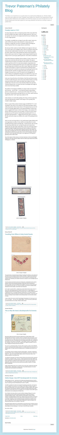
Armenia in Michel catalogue (12, 412)
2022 (44, 36)
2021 (44, 38)
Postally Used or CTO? (12, 30)
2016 (44, 70)
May (44, 54)
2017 (44, 44)
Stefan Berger (33, 412)
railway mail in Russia (23, 304)
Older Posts (35, 416)
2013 (44, 74)
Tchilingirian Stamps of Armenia (13, 372)
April (44, 65)
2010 (44, 79)
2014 (44, 73)
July (44, 51)
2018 (44, 42)
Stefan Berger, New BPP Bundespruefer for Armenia (21, 378)
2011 (44, 77)
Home (22, 416)
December (45, 45)
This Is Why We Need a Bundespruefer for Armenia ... (48, 60)
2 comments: (19, 303)
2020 (44, 39)
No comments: (19, 370)
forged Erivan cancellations (18, 371)
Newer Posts (7, 416)
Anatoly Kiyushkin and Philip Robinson (13, 304)
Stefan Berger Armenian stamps (27, 371)
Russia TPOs (29, 304)
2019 (44, 41)
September (45, 49)
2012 (44, 76)
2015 (44, 71)
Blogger (34, 429)
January (44, 68)
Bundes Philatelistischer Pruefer (21, 412)
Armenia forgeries (10, 371)
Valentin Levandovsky (12, 305)
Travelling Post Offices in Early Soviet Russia (19, 234)
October (44, 48)
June (44, 52)
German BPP (29, 412)
